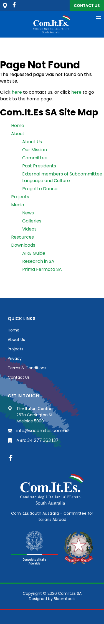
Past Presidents (39, 166)
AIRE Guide (33, 253)
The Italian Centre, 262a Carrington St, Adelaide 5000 (5, 5)
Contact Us (87, 5)
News (28, 213)
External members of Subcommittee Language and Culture (62, 177)
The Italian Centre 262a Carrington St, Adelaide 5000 (31, 415)
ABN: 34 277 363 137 (33, 440)
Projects (20, 197)
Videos (29, 229)
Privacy (15, 358)
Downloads (23, 245)
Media (17, 205)
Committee (34, 158)
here (17, 92)
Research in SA (38, 261)
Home (17, 125)
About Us (32, 141)
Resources (22, 237)
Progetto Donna (39, 188)
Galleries (31, 221)
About (17, 133)
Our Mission (34, 150)
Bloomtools (64, 598)
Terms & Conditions (27, 368)
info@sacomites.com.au (38, 430)
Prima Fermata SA (42, 269)
